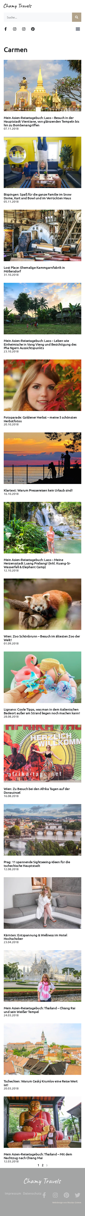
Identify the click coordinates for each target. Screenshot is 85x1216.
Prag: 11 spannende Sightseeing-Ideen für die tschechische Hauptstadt (37, 864)
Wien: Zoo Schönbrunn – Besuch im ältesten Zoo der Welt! (42, 638)
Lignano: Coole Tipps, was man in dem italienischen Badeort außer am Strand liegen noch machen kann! (42, 711)
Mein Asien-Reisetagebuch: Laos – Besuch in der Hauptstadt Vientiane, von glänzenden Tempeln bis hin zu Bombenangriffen (41, 121)
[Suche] (76, 17)
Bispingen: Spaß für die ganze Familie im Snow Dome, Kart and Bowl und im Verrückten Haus (37, 196)
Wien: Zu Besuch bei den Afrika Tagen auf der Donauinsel (37, 790)
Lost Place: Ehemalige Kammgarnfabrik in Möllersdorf (34, 269)
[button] (77, 29)
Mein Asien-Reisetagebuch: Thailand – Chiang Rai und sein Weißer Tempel (39, 1010)
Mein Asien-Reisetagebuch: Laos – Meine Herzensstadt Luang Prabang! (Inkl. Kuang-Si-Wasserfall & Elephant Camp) (37, 563)
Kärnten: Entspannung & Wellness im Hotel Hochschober (35, 937)
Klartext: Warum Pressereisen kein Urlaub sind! (38, 490)
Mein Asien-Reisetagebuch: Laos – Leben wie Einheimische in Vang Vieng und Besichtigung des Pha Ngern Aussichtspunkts (40, 344)
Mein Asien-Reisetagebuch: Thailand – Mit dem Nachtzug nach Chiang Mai (38, 1156)
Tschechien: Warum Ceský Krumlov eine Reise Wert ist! (41, 1083)
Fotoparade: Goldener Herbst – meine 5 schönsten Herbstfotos (40, 419)
